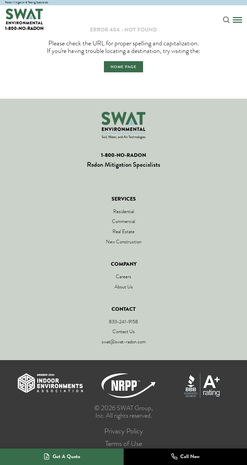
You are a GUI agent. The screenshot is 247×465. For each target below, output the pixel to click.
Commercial (123, 221)
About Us (123, 286)
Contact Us (123, 331)
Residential (123, 211)
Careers (123, 276)
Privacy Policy (123, 431)
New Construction (123, 241)
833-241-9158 (123, 321)
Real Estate (123, 231)
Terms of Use (123, 443)
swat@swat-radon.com (124, 341)
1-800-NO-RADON (24, 28)
